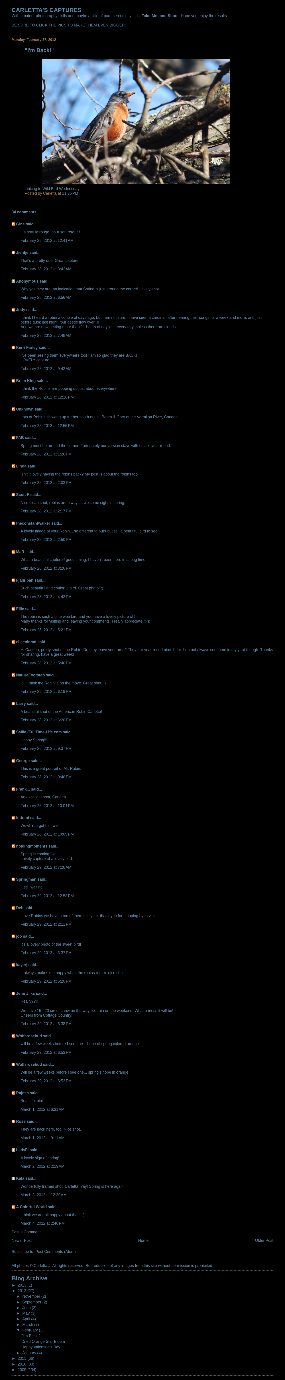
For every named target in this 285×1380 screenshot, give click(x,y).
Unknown (24, 409)
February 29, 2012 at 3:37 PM (45, 953)
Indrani (22, 817)
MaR (20, 552)
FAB (20, 437)
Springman (26, 879)
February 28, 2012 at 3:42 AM (45, 269)
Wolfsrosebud (29, 1036)
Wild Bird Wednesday (61, 188)
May (26, 1313)
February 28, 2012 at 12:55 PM (47, 425)
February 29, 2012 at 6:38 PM (45, 1024)
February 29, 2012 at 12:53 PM (47, 896)
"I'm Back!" (30, 1336)
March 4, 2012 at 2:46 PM (42, 1223)
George (23, 761)
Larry (21, 703)
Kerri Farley (27, 347)
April (26, 1319)
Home (143, 1240)
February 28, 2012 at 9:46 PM (45, 777)
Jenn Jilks (25, 993)
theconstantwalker (33, 523)
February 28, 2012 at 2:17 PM (45, 511)
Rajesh (22, 1093)
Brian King (26, 380)
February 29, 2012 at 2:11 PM (45, 924)
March (28, 1324)
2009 (22, 1370)
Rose (21, 1121)
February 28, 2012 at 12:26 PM (47, 397)
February (30, 1330)
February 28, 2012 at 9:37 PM (45, 748)
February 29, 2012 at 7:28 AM (45, 867)
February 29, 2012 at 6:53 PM (45, 1052)
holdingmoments (31, 846)
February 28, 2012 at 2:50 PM (45, 539)
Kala (20, 1178)
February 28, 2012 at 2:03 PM (45, 482)
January (29, 1353)
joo (19, 936)
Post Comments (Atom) (55, 1251)
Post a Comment (26, 1232)
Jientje (22, 252)
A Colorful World (31, 1207)
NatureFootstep (30, 675)
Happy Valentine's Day (40, 1347)
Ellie (20, 609)
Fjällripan (24, 580)
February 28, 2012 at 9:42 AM (45, 368)
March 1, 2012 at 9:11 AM (42, 1138)
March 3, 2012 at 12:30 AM (43, 1195)
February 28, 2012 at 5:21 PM (45, 630)
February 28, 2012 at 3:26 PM (45, 568)
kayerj (21, 965)
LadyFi (22, 1150)
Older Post (264, 1240)
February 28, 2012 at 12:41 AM (46, 240)
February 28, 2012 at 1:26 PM (45, 454)
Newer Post (22, 1240)
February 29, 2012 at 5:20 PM (45, 981)
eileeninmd (26, 642)
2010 (22, 1364)
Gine (20, 224)
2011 (22, 1358)
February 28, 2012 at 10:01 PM (47, 805)
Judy (20, 310)
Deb (19, 908)
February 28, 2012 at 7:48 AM (45, 335)
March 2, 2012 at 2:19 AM (42, 1166)
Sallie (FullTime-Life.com (39, 732)
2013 (22, 1285)
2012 (22, 1291)
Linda (21, 466)
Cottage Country (57, 1015)
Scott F (22, 494)
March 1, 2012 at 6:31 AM (42, 1109)
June (27, 1307)
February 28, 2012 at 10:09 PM (47, 834)
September (32, 1302)
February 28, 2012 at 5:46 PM (45, 663)
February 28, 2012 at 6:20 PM (45, 720)
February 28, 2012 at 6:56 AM (45, 297)
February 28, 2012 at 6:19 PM (45, 691)
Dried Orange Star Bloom (43, 1341)
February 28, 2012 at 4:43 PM (45, 597)
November (31, 1296)
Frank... (23, 789)
